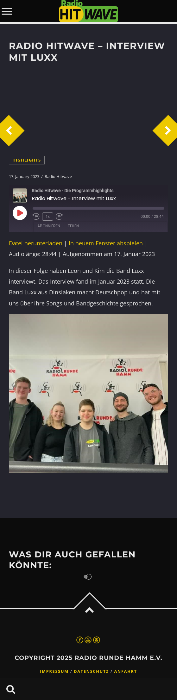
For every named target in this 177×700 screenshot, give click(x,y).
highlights (26, 160)
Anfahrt (125, 671)
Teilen (73, 226)
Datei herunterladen (35, 243)
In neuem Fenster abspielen (106, 243)
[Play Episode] (20, 213)
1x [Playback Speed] (48, 216)
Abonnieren (48, 226)
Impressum (54, 671)
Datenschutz (91, 671)
